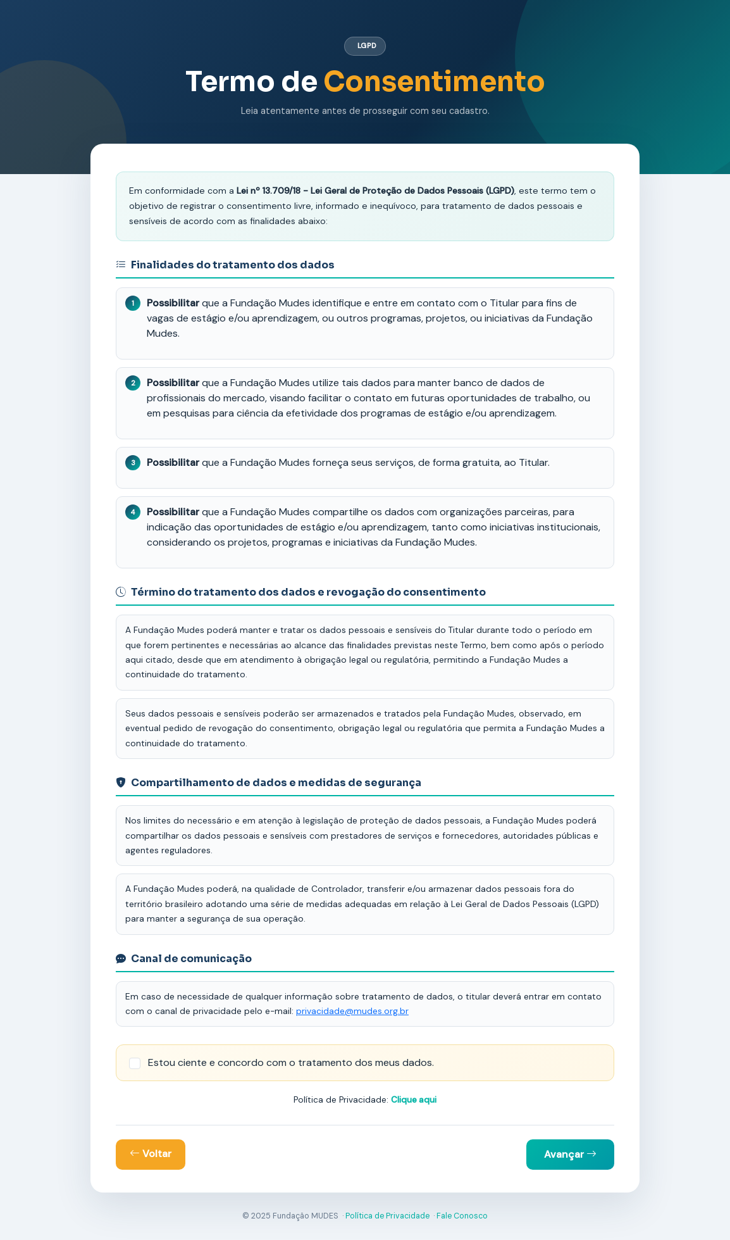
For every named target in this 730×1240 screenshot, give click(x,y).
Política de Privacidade (387, 1216)
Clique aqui (413, 1099)
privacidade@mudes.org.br (352, 1011)
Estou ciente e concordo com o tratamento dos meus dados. (291, 1062)
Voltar (150, 1153)
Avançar (570, 1154)
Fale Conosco (462, 1216)
